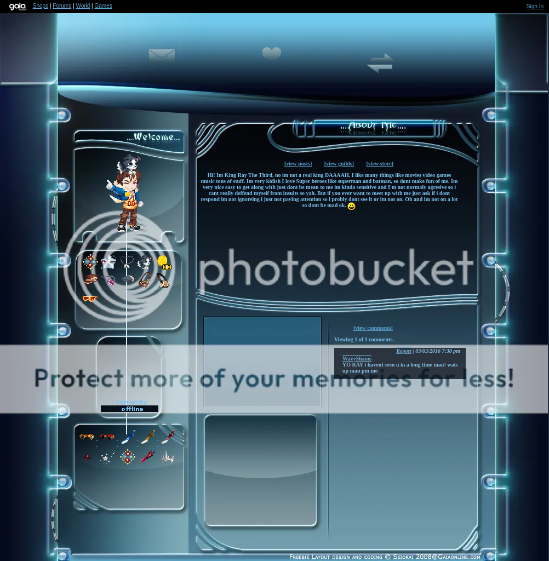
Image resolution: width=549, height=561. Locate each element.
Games (103, 6)
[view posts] (298, 164)
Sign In (535, 6)
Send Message (161, 62)
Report (403, 351)
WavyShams (356, 359)
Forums (62, 6)
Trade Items (381, 67)
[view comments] (373, 328)
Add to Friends (271, 62)
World (83, 6)
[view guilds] (339, 164)
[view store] (379, 164)
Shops (40, 6)
